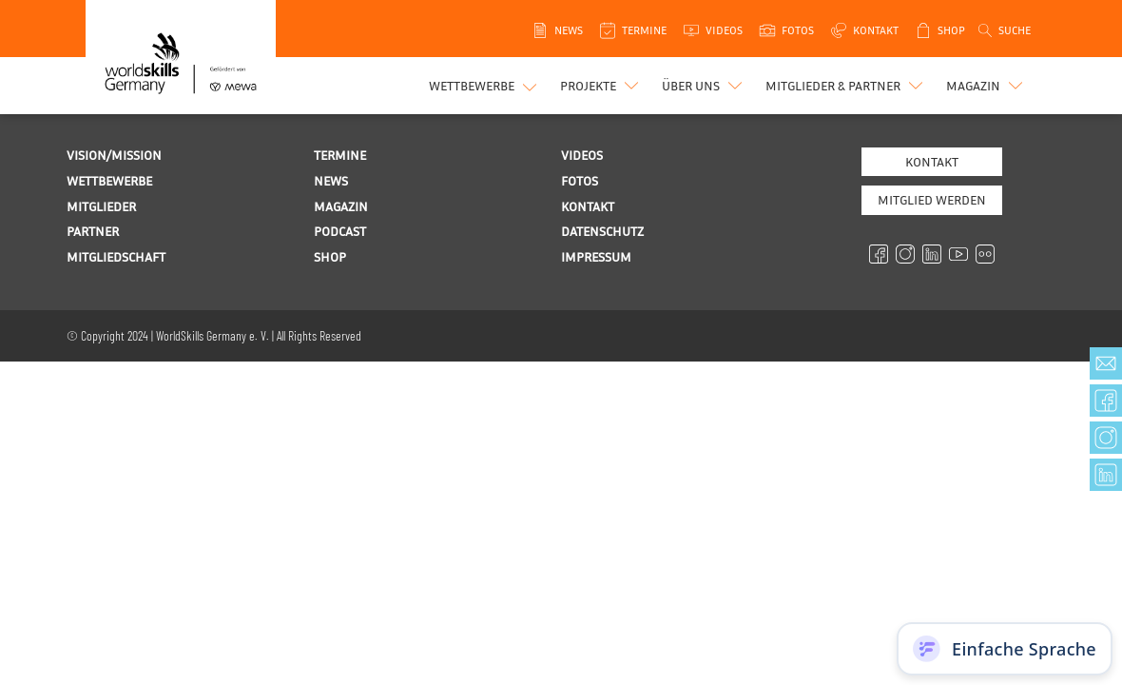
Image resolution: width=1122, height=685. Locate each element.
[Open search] (1003, 30)
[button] (601, 85)
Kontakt (931, 161)
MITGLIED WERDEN (932, 199)
